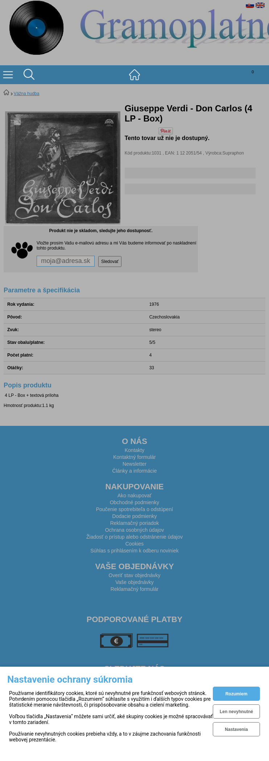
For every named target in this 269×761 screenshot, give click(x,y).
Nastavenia (236, 729)
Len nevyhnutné (236, 711)
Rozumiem (236, 693)
